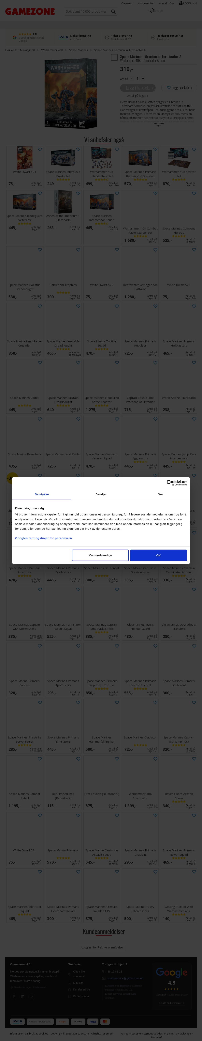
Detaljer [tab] (101, 494)
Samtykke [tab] (42, 494)
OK (158, 555)
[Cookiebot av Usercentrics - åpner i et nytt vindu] (169, 483)
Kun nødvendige (100, 555)
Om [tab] (160, 494)
